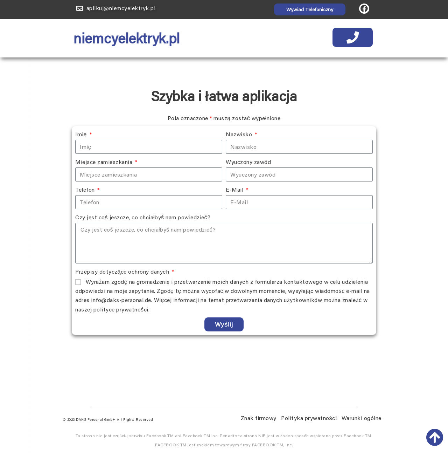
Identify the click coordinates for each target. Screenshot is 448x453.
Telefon (85, 189)
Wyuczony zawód (248, 161)
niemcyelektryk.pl (121, 38)
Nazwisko (240, 134)
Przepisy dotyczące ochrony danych (123, 271)
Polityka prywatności (309, 417)
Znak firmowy (258, 417)
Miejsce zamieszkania (104, 161)
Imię (81, 134)
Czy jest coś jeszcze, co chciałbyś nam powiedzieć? (143, 217)
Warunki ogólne (362, 417)
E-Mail (235, 189)
